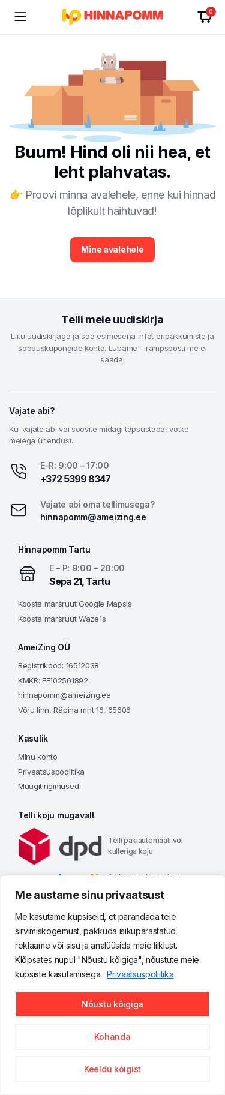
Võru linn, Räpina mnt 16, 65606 (74, 710)
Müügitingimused (48, 786)
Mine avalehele (112, 249)
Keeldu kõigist (112, 1069)
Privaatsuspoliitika (140, 974)
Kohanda (112, 1036)
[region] (112, 985)
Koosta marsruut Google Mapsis (75, 603)
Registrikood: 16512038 (58, 665)
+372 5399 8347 (75, 479)
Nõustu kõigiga (112, 1004)
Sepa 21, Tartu (79, 581)
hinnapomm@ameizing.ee (93, 517)
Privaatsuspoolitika (51, 771)
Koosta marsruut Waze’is (62, 618)
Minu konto (38, 756)
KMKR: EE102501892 (53, 680)
